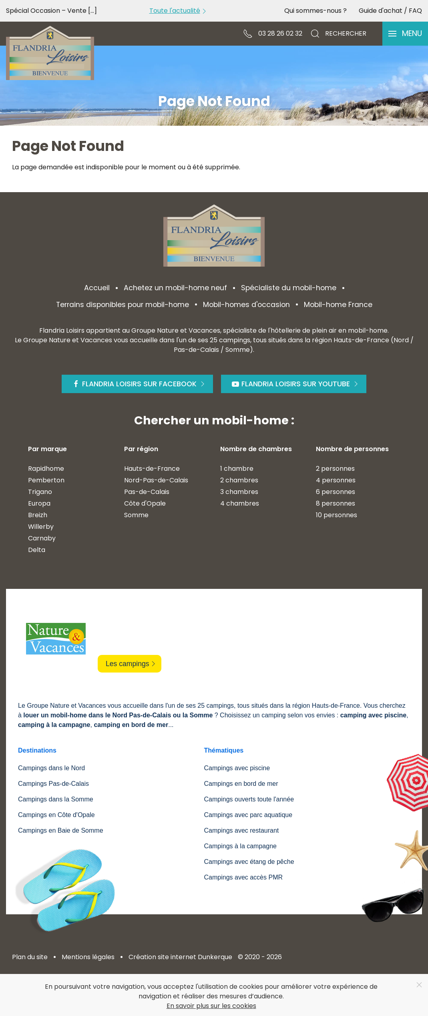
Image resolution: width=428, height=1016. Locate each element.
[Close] (419, 985)
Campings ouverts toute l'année (249, 799)
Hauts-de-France (152, 468)
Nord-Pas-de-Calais (156, 480)
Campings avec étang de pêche (249, 861)
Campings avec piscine (237, 768)
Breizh (37, 515)
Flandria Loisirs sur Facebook (139, 384)
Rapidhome (46, 468)
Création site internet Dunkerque (180, 957)
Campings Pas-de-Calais (53, 783)
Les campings (131, 664)
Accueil (97, 288)
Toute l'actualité (178, 10)
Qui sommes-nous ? (315, 10)
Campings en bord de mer (241, 783)
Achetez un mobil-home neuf (175, 288)
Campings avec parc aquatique (248, 814)
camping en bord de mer (131, 724)
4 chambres (239, 503)
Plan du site (30, 957)
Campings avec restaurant (241, 830)
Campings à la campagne (240, 846)
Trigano (40, 491)
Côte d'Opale (145, 503)
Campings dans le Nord (51, 768)
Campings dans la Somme (55, 799)
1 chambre (236, 468)
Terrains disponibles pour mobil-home (122, 304)
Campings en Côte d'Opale (56, 814)
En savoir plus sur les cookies (211, 1005)
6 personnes (335, 491)
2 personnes (335, 468)
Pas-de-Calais (146, 491)
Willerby (41, 526)
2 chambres (239, 480)
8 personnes (335, 503)
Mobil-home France (338, 304)
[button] (405, 34)
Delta (36, 549)
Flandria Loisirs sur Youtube (295, 384)
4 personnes (336, 480)
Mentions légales (88, 957)
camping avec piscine (373, 715)
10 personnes (336, 515)
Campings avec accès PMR (243, 877)
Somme (136, 515)
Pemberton (46, 480)
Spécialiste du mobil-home (288, 288)
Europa (39, 503)
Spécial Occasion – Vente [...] (51, 10)
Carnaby (42, 538)
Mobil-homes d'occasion (246, 304)
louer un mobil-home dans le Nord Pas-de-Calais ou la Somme (118, 715)
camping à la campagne (54, 724)
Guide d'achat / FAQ (390, 10)
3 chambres (239, 491)
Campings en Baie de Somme (60, 830)
